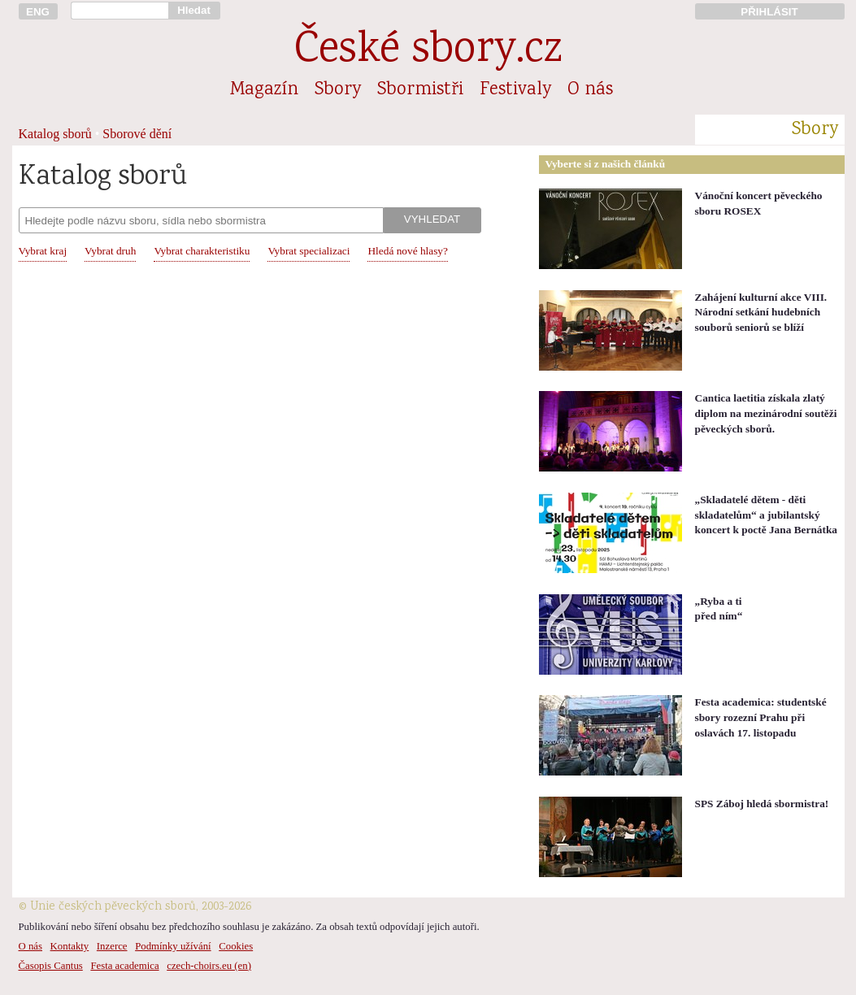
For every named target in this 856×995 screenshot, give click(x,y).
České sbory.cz (428, 52)
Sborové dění (137, 134)
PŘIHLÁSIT (769, 12)
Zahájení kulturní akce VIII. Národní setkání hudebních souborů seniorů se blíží (761, 312)
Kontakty (69, 946)
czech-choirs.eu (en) (209, 965)
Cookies (236, 946)
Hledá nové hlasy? (407, 251)
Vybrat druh (110, 251)
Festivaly (515, 90)
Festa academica (124, 965)
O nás (590, 90)
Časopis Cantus (51, 965)
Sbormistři (420, 90)
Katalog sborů (55, 134)
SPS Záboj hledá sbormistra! (762, 803)
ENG (38, 12)
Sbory (338, 90)
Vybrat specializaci (308, 251)
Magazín (264, 90)
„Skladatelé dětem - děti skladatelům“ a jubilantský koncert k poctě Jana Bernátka (766, 514)
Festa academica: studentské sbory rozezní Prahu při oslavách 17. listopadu (761, 717)
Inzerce (112, 946)
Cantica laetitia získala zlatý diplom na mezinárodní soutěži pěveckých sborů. (766, 413)
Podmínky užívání (173, 946)
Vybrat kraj (43, 251)
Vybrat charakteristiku (202, 251)
